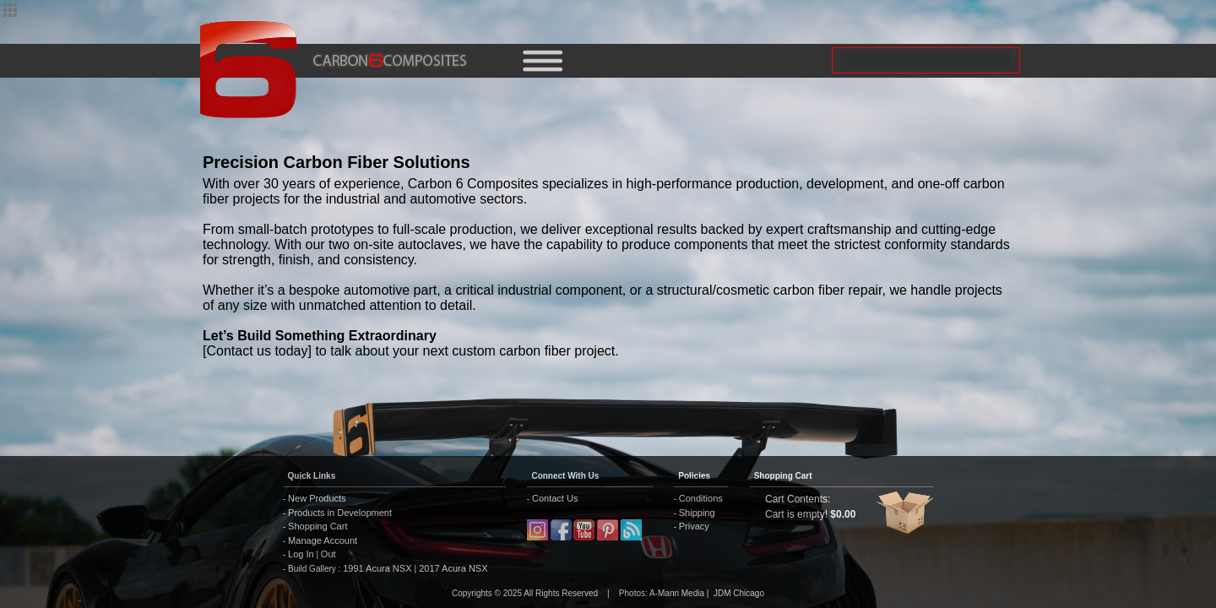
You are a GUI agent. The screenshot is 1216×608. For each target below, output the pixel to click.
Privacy (694, 526)
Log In (301, 554)
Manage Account (322, 540)
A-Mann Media (676, 593)
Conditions (701, 498)
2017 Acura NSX (451, 568)
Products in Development (340, 513)
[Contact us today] (257, 351)
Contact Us (555, 498)
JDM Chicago (739, 593)
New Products (316, 498)
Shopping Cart (317, 526)
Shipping (697, 513)
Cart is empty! (796, 514)
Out (328, 554)
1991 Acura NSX (378, 568)
